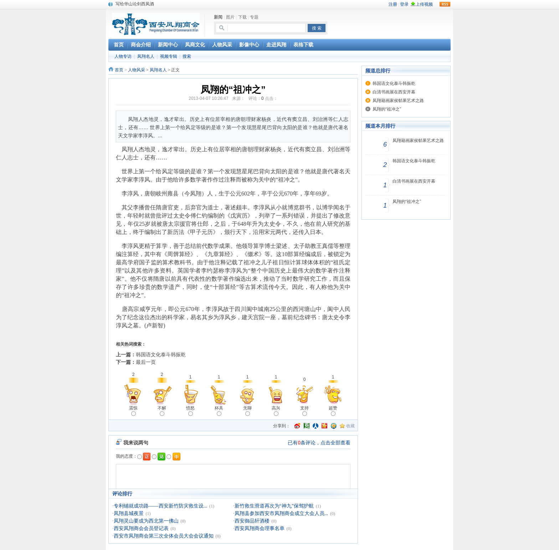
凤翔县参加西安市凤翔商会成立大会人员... (281, 513)
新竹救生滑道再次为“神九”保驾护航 (274, 506)
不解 (162, 411)
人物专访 (123, 56)
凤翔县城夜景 (129, 513)
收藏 (350, 425)
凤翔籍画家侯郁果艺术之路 (398, 100)
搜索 (187, 56)
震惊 (133, 411)
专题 (254, 17)
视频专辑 (168, 56)
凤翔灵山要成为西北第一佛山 (146, 521)
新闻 (218, 17)
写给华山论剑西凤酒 (135, 3)
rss (445, 4)
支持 (304, 411)
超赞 (333, 411)
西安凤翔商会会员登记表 (141, 528)
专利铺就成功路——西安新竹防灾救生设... (160, 506)
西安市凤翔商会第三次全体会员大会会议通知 (164, 536)
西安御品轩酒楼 (252, 521)
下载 (242, 17)
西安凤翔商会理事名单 (259, 528)
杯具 (219, 411)
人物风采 (136, 69)
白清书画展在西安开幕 (394, 92)
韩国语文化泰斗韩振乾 (161, 354)
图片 (230, 17)
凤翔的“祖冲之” (387, 109)
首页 (119, 69)
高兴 (276, 411)
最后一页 (146, 362)
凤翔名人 (145, 56)
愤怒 (190, 411)
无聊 (247, 411)
